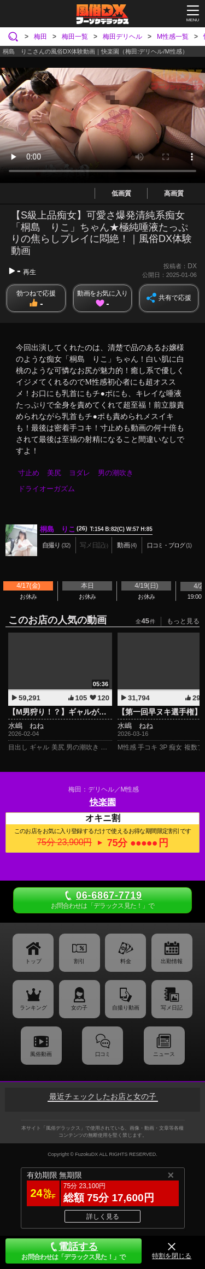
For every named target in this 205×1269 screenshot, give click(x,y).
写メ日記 (172, 1008)
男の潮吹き (115, 473)
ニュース (164, 1054)
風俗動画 (41, 1054)
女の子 (79, 1008)
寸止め (28, 473)
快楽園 (103, 802)
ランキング (33, 1008)
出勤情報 (172, 961)
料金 (125, 961)
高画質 (174, 193)
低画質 (121, 193)
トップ (33, 961)
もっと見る (183, 621)
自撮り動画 (125, 1008)
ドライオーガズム (46, 489)
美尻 (54, 473)
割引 (79, 961)
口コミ (102, 1054)
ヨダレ (79, 473)
